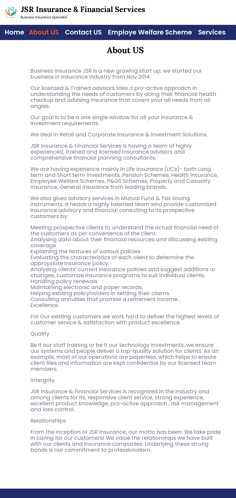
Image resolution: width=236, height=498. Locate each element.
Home (14, 32)
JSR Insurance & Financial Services (83, 9)
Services (212, 32)
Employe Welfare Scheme (150, 32)
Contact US (83, 32)
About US (44, 32)
